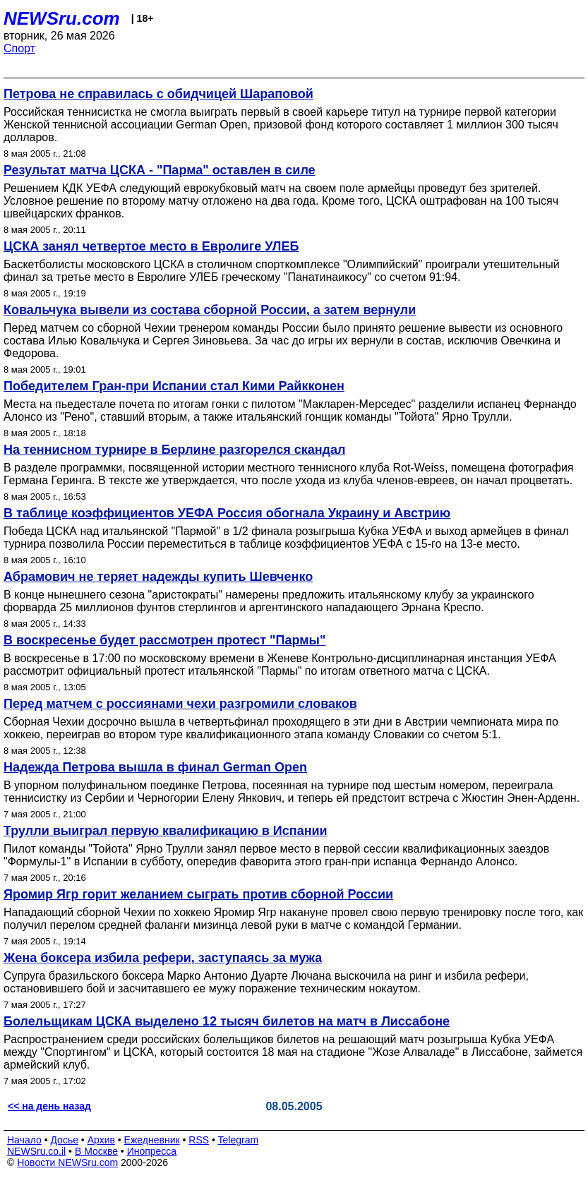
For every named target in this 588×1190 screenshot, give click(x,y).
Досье (64, 1140)
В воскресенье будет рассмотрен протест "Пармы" (164, 640)
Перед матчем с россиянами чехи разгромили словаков (180, 704)
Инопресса (152, 1151)
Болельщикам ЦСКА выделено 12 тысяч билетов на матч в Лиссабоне (227, 1021)
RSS (198, 1140)
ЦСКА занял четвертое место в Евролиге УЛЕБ (151, 246)
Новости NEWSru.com (67, 1162)
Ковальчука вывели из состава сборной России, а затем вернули (210, 310)
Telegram (238, 1140)
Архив (101, 1140)
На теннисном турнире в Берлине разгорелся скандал (174, 450)
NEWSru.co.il (36, 1151)
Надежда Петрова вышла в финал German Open (155, 767)
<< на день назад (49, 1106)
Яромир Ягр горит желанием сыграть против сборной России (198, 894)
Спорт (19, 48)
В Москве (96, 1151)
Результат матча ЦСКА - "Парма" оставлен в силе (160, 170)
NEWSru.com (62, 18)
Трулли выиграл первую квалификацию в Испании (166, 831)
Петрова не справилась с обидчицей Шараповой (158, 94)
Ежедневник (152, 1140)
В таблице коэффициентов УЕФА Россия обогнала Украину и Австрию (227, 513)
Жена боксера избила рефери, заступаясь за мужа (163, 958)
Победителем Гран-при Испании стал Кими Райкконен (174, 386)
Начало (24, 1140)
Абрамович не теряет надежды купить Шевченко (158, 577)
